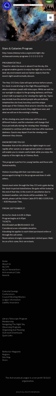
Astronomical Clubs (11, 272)
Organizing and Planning (13, 330)
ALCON (5, 267)
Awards (5, 275)
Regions (6, 354)
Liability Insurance (10, 302)
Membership (8, 321)
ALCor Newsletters (11, 269)
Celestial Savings (10, 291)
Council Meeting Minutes (14, 297)
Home (5, 261)
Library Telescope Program (14, 318)
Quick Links (7, 335)
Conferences (8, 294)
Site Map (6, 357)
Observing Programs (11, 327)
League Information (11, 299)
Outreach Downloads (12, 332)
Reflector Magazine (11, 351)
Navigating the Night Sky (13, 324)
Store (5, 360)
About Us (6, 264)
